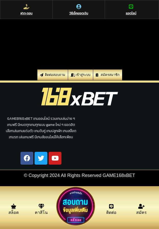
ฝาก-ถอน (26, 13)
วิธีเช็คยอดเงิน (78, 13)
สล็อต (13, 212)
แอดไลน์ (131, 13)
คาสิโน (41, 212)
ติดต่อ (111, 212)
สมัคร (141, 212)
